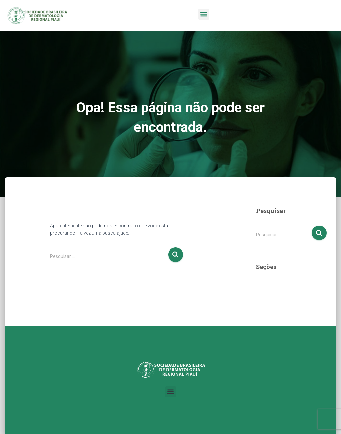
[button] (203, 14)
